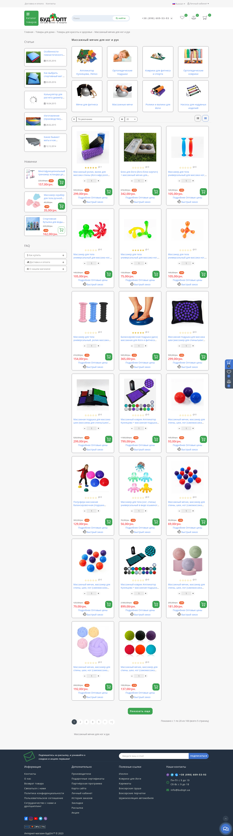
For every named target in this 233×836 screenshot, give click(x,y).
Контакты (50, 3)
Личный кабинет (198, 3)
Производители (81, 773)
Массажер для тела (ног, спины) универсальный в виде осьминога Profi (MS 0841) (140, 505)
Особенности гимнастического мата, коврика (53, 55)
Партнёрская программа (87, 783)
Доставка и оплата (34, 3)
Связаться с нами (35, 788)
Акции (75, 812)
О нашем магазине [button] (45, 269)
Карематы (125, 783)
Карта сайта (79, 788)
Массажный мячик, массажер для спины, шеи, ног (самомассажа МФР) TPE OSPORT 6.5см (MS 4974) (186, 587)
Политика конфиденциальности (44, 793)
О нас (27, 778)
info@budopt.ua (180, 789)
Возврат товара (34, 783)
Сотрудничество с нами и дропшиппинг (40, 804)
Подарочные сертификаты (88, 778)
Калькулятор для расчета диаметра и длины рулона (54, 97)
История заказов (82, 798)
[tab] (45, 255)
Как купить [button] (45, 255)
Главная (28, 31)
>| (112, 721)
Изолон (123, 773)
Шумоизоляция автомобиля (136, 798)
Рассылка (77, 807)
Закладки (77, 802)
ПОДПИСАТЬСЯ (198, 756)
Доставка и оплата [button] (45, 262)
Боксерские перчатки (132, 793)
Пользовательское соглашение (43, 798)
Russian (178, 3)
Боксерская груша (130, 788)
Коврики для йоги (130, 778)
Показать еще (140, 711)
